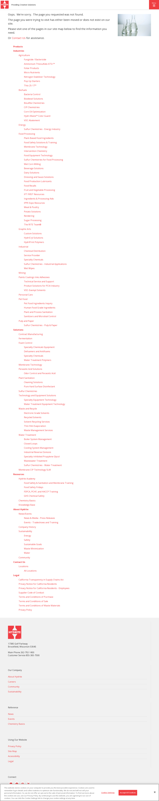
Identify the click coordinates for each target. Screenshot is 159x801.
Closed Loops (30, 443)
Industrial (23, 246)
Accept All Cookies (128, 792)
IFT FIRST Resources (34, 194)
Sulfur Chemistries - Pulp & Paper (40, 325)
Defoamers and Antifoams (37, 351)
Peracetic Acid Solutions (30, 369)
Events (11, 718)
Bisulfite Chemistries (34, 103)
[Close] (155, 792)
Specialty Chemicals (33, 259)
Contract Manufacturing (31, 334)
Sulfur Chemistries (28, 391)
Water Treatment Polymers (37, 360)
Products (18, 46)
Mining (22, 272)
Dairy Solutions (31, 172)
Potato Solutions (32, 211)
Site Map (12, 751)
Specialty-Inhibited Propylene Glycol (42, 456)
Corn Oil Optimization (35, 111)
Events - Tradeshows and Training (41, 522)
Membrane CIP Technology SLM (35, 469)
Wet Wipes (29, 268)
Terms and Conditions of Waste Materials (39, 605)
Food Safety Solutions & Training (40, 142)
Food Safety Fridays (33, 487)
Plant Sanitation (27, 377)
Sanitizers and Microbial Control (40, 316)
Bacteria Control (32, 94)
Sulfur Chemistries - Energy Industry (42, 129)
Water (27, 552)
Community (24, 557)
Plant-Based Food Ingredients (39, 138)
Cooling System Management (38, 447)
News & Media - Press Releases (39, 518)
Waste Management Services (38, 430)
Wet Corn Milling (32, 164)
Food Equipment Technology (38, 155)
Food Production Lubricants (38, 181)
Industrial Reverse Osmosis (37, 452)
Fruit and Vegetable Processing (39, 190)
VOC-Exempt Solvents (35, 290)
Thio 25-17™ (30, 85)
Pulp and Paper (26, 321)
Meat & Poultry (31, 207)
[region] (79, 792)
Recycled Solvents (32, 417)
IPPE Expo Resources (34, 202)
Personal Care (26, 294)
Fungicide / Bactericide (35, 59)
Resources (18, 474)
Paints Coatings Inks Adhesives (34, 277)
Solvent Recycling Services (37, 421)
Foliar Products (31, 68)
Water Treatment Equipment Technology (44, 404)
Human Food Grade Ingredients (39, 307)
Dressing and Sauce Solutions (39, 177)
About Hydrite (20, 509)
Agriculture (24, 55)
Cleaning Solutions (33, 382)
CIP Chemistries (32, 107)
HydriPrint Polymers (34, 242)
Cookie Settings (108, 792)
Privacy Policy (25, 609)
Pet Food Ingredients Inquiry (38, 303)
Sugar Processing (33, 220)
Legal (16, 575)
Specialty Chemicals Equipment (39, 347)
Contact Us (19, 38)
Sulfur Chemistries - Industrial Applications (45, 264)
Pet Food (23, 299)
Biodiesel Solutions (33, 98)
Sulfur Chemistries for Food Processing (43, 159)
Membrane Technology (35, 146)
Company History (27, 527)
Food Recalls (30, 185)
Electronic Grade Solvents (36, 413)
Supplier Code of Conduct (31, 592)
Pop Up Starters (32, 81)
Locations (23, 566)
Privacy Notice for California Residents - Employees (44, 588)
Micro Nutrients (32, 72)
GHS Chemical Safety (34, 495)
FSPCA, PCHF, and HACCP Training (41, 491)
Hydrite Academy (27, 478)
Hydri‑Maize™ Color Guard (37, 115)
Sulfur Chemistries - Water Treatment (43, 465)
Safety (27, 539)
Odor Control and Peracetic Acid (39, 373)
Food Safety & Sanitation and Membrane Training (48, 482)
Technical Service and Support (39, 281)
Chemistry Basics (27, 500)
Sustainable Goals (33, 544)
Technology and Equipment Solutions (37, 395)
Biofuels (23, 90)
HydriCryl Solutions (33, 237)
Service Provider (32, 255)
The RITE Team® (32, 224)
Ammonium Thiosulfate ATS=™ (39, 63)
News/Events (25, 513)
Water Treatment (27, 434)
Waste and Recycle (28, 408)
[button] (154, 4)
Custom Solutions (33, 233)
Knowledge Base (27, 504)
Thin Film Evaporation (35, 426)
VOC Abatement (32, 120)
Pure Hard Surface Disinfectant (39, 386)
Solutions (18, 329)
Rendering (29, 215)
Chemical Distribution (35, 250)
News (11, 714)
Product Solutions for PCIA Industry (41, 285)
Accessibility (14, 756)
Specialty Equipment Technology (40, 399)
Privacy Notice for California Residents (38, 583)
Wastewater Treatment (35, 460)
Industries (18, 50)
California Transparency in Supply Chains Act (41, 579)
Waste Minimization (34, 548)
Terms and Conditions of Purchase (36, 596)
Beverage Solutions (34, 168)
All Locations (30, 570)
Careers (12, 681)
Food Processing (27, 133)
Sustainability (25, 531)
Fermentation (25, 338)
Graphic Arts (25, 229)
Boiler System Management (38, 439)
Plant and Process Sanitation (38, 312)
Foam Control (25, 342)
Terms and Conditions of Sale (33, 601)
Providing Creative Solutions (23, 5)
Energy (22, 124)
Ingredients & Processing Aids (39, 198)
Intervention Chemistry (35, 151)
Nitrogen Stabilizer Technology (39, 76)
